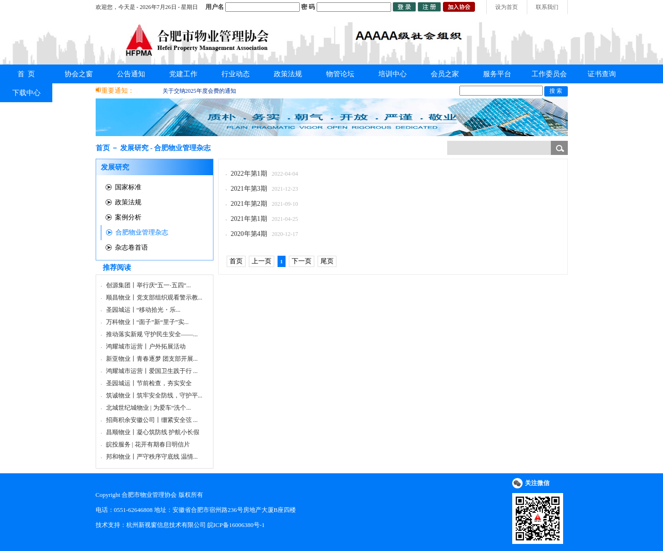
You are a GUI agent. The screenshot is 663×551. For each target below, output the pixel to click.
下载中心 (26, 93)
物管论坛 (340, 74)
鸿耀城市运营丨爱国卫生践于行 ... (152, 370)
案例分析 (128, 217)
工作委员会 (549, 74)
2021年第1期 (249, 218)
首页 (236, 261)
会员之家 (445, 74)
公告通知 (131, 74)
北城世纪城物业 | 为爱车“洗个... (148, 407)
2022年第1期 (249, 173)
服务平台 (497, 74)
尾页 (327, 261)
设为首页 (506, 7)
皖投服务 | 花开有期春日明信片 (148, 444)
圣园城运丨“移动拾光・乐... (143, 309)
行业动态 (235, 74)
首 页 (26, 74)
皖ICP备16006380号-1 (236, 524)
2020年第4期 (249, 233)
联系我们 (547, 7)
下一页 (301, 261)
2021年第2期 (249, 203)
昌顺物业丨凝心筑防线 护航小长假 (152, 432)
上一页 (261, 261)
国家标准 (128, 187)
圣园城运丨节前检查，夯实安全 (149, 383)
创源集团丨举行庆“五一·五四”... (148, 285)
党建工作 (183, 74)
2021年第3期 (249, 188)
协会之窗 (79, 74)
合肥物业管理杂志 (141, 232)
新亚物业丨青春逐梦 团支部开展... (152, 358)
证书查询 (602, 74)
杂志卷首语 (131, 247)
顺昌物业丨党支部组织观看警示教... (154, 297)
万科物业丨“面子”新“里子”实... (147, 321)
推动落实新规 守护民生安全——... (152, 334)
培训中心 (392, 74)
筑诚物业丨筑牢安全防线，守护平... (154, 395)
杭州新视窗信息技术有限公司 (166, 524)
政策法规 (288, 74)
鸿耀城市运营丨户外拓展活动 (146, 346)
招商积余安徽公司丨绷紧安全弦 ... (152, 419)
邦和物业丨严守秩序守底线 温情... (152, 456)
